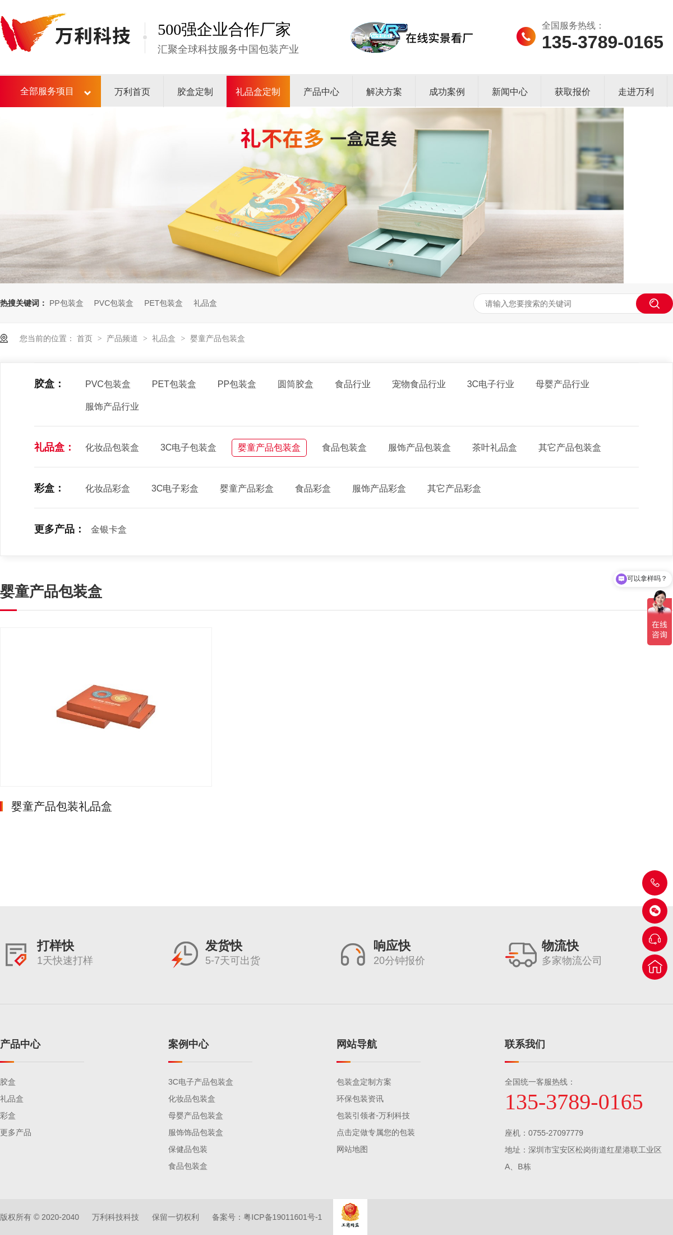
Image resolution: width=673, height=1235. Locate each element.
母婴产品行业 (562, 384)
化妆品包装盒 (112, 447)
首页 (86, 338)
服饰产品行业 (112, 406)
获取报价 (573, 92)
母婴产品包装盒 (195, 1115)
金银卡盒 (109, 529)
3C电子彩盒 (175, 488)
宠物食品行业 (419, 384)
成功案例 (447, 92)
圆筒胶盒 (296, 384)
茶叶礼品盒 (494, 447)
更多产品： (59, 529)
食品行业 (353, 384)
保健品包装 (188, 1149)
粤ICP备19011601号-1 (282, 1217)
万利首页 (132, 92)
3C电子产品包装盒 (200, 1081)
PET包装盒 (163, 303)
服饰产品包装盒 (419, 447)
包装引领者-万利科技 (373, 1115)
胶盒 (8, 1081)
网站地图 (352, 1149)
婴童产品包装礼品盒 (61, 806)
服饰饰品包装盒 (195, 1132)
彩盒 (8, 1115)
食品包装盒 (344, 447)
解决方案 (384, 92)
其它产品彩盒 (454, 488)
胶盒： (49, 383)
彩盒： (49, 488)
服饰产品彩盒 (379, 488)
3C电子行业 (490, 384)
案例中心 (188, 1044)
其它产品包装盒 (569, 447)
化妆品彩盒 (107, 488)
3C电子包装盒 (188, 447)
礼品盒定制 (258, 92)
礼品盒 (205, 303)
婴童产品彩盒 (247, 488)
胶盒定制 (195, 92)
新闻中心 (510, 92)
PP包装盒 (66, 303)
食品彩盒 (313, 488)
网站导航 (356, 1044)
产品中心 (321, 92)
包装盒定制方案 (363, 1081)
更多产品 (15, 1132)
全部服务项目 (47, 91)
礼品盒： (54, 447)
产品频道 (123, 338)
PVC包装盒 (113, 303)
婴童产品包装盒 (217, 338)
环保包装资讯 (360, 1098)
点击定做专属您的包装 (375, 1132)
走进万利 (636, 92)
